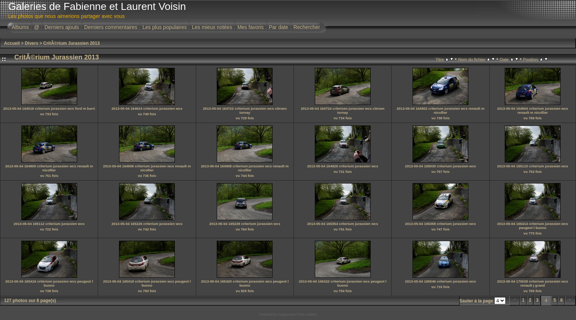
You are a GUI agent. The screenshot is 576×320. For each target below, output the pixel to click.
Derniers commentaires (110, 27)
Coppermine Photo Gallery (297, 314)
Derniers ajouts (61, 27)
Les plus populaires (165, 27)
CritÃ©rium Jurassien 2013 (71, 43)
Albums (20, 27)
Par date (278, 27)
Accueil (12, 43)
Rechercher (307, 27)
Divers (31, 43)
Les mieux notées (212, 27)
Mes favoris (250, 27)
